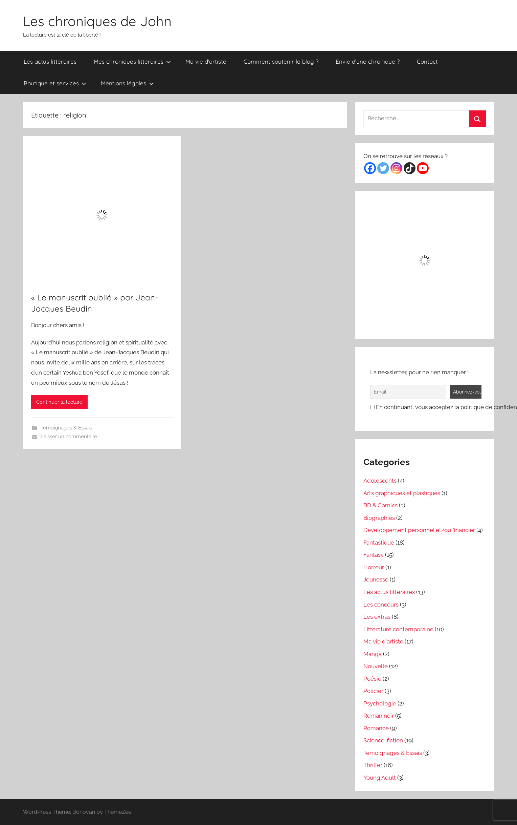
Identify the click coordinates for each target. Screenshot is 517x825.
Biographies (379, 517)
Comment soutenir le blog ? (281, 61)
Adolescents (380, 480)
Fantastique (378, 542)
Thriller (372, 765)
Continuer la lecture (59, 402)
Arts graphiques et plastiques (401, 493)
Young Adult (379, 777)
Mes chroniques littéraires (132, 61)
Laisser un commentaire (69, 436)
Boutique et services (55, 83)
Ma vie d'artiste (383, 641)
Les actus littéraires (50, 61)
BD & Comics (380, 505)
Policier (373, 691)
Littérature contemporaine (398, 629)
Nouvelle (375, 666)
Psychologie (379, 703)
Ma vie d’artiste (205, 61)
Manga (372, 654)
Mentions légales (127, 83)
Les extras (376, 616)
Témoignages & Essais (66, 428)
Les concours (381, 604)
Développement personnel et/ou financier (419, 530)
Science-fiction (383, 740)
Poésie (372, 678)
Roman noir (378, 715)
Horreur (373, 567)
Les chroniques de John (97, 21)
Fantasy (373, 554)
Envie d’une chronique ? (368, 61)
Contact (427, 61)
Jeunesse (375, 579)
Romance (376, 728)
